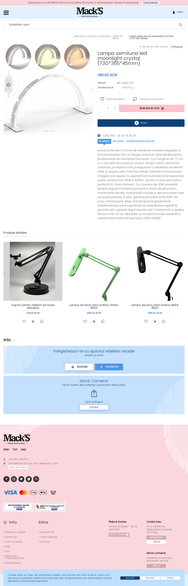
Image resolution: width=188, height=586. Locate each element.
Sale (23, 449)
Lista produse (150, 2)
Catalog (92, 36)
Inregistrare (156, 537)
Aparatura (105, 36)
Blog (7, 546)
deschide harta (18, 467)
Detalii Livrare (119, 534)
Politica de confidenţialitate (14, 557)
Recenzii (118, 141)
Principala (79, 36)
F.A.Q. (7, 551)
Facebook (109, 367)
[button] (5, 90)
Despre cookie (13, 563)
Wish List (45, 542)
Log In (156, 541)
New (6, 449)
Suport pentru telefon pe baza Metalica (32, 306)
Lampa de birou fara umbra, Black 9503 (155, 306)
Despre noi (11, 537)
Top (14, 449)
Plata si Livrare (13, 542)
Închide (150, 577)
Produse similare (15, 233)
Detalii (94, 407)
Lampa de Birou (118, 37)
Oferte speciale (48, 537)
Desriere (104, 141)
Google (79, 367)
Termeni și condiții (15, 532)
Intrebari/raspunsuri (140, 141)
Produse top (47, 532)
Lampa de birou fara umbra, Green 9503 (93, 306)
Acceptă (130, 577)
